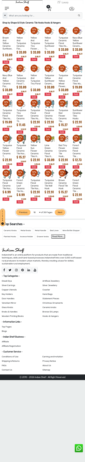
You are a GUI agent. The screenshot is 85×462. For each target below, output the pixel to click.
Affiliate (5, 341)
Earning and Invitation (52, 356)
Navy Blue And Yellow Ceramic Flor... (7, 81)
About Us (46, 365)
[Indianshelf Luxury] (63, 2)
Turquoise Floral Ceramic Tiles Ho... (35, 114)
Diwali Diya (7, 281)
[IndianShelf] (22, 2)
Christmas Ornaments (52, 303)
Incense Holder (26, 236)
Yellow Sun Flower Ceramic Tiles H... (35, 151)
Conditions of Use (10, 356)
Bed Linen (54, 230)
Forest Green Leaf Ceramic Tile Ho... (21, 186)
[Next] (60, 212)
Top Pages (7, 327)
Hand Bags (47, 294)
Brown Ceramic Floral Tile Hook (63, 184)
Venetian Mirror (9, 303)
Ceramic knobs (49, 307)
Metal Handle (40, 230)
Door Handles (8, 298)
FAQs (4, 365)
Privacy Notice (49, 361)
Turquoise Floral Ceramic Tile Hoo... (21, 149)
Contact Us (7, 370)
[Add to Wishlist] (9, 33)
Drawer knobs (43, 236)
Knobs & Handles (9, 312)
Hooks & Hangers (50, 316)
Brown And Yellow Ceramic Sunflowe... (8, 45)
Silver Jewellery (49, 285)
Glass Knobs (7, 307)
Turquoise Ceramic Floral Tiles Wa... (77, 79)
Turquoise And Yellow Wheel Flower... (63, 81)
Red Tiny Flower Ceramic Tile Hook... (63, 151)
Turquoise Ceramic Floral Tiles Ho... (63, 42)
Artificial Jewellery (51, 281)
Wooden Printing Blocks (13, 316)
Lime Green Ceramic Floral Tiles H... (49, 151)
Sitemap (46, 370)
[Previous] (23, 212)
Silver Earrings (8, 285)
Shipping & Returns (11, 361)
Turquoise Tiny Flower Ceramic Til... (21, 116)
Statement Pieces (50, 298)
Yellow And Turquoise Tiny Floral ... (36, 81)
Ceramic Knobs (10, 230)
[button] (3, 217)
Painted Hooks (10, 236)
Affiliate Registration (11, 346)
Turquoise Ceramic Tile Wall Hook (49, 184)
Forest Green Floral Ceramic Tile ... (77, 151)
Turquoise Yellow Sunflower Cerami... (49, 79)
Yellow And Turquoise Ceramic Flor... (21, 43)
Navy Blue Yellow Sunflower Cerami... (77, 42)
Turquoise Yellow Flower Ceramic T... (7, 151)
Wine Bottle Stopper (71, 230)
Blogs (4, 331)
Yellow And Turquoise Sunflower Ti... (49, 43)
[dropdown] (5, 15)
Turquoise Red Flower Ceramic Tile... (63, 116)
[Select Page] (36, 212)
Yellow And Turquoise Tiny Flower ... (35, 43)
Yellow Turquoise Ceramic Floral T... (21, 79)
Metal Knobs (26, 230)
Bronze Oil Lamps (50, 312)
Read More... (58, 236)
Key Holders (7, 294)
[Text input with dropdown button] (44, 15)
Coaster (46, 290)
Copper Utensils (9, 290)
